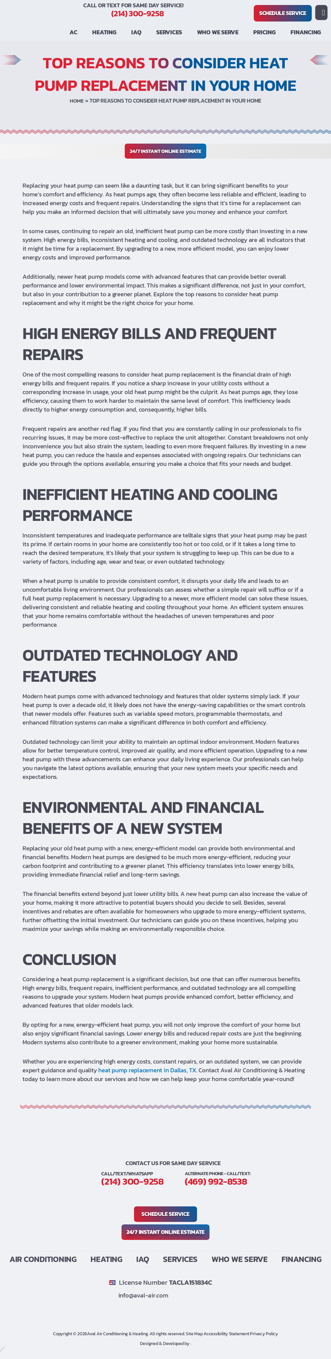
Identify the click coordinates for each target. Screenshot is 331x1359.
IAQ (136, 32)
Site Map (195, 1333)
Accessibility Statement (226, 1333)
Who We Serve (217, 32)
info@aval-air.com (146, 1295)
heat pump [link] (78, 185)
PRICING (264, 32)
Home (77, 101)
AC (74, 32)
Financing (305, 32)
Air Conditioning (43, 1259)
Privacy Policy (264, 1333)
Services (169, 32)
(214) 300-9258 (137, 14)
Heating (104, 32)
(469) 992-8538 (142, 1188)
